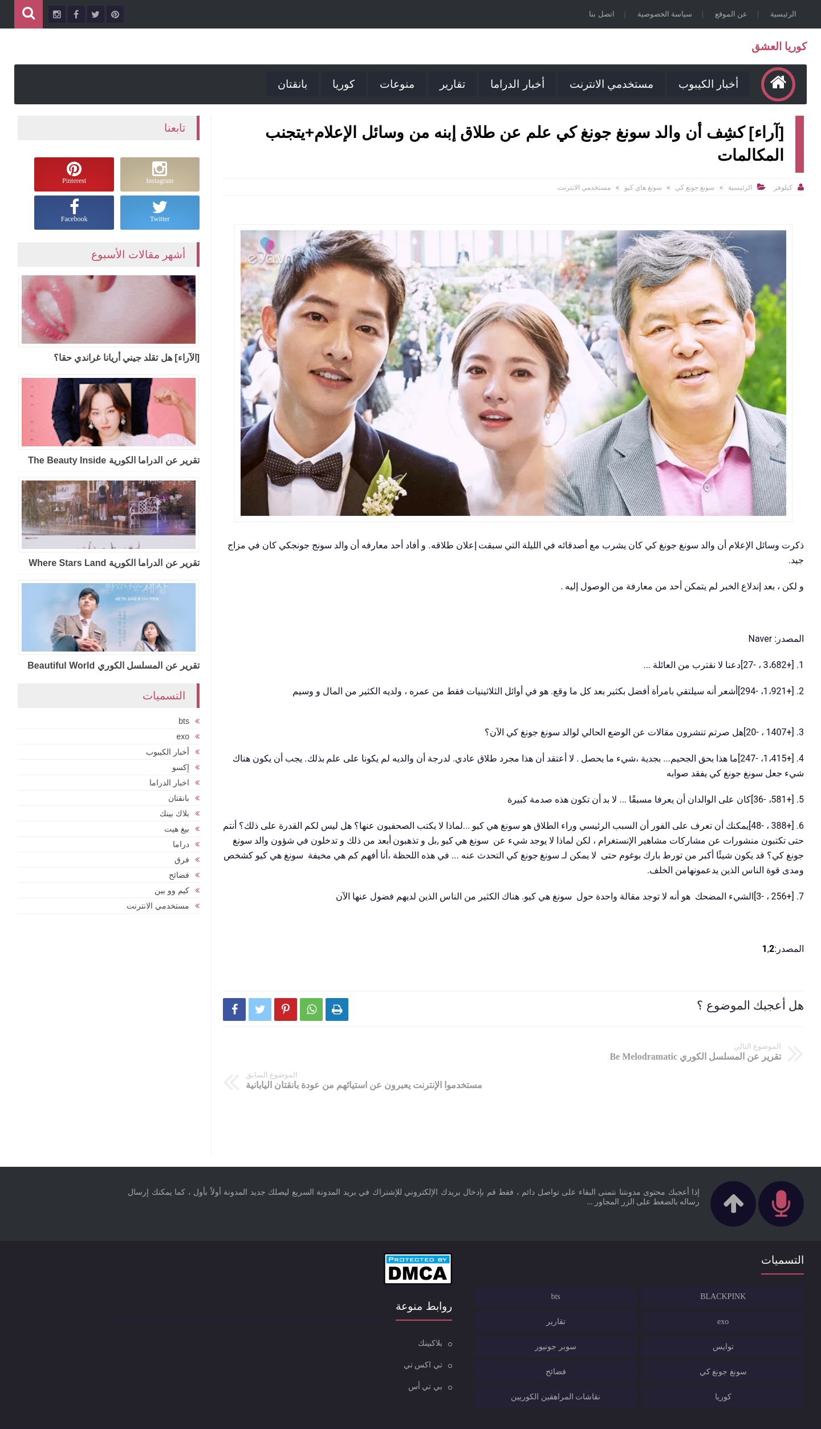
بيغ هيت (176, 827)
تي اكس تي (376, 1336)
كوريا (341, 84)
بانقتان (289, 84)
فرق (181, 857)
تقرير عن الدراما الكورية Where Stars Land (114, 562)
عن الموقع (728, 14)
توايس (759, 1318)
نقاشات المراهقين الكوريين (661, 1369)
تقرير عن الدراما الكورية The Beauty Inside (114, 460)
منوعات (394, 84)
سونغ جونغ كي (694, 188)
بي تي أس (379, 1358)
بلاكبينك (384, 1314)
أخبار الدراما (514, 84)
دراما (181, 842)
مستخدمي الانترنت (608, 84)
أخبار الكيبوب (705, 84)
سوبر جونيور (667, 1318)
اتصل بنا (598, 14)
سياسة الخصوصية (662, 14)
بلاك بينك (174, 811)
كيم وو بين (172, 888)
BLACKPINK (759, 1268)
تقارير (449, 84)
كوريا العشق (776, 46)
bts (183, 719)
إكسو (180, 765)
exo (182, 734)
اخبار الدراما (169, 780)
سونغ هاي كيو (643, 188)
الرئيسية (780, 14)
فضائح (179, 873)
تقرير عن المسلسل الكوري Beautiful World (113, 665)
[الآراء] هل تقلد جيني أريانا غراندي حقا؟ (127, 357)
